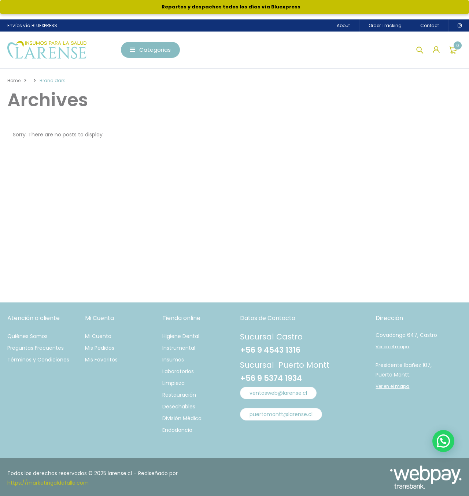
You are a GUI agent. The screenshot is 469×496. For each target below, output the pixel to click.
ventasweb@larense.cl (278, 393)
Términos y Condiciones (38, 359)
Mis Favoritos (101, 359)
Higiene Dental (180, 336)
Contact (429, 25)
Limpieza (173, 383)
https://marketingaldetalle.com (48, 482)
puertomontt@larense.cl (281, 414)
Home (14, 80)
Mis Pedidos (99, 348)
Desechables (178, 406)
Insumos (173, 359)
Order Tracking (385, 25)
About (343, 25)
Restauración (179, 394)
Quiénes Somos (27, 336)
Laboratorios (178, 371)
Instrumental (178, 348)
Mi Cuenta (98, 336)
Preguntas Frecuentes (35, 348)
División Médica (182, 418)
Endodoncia (177, 430)
